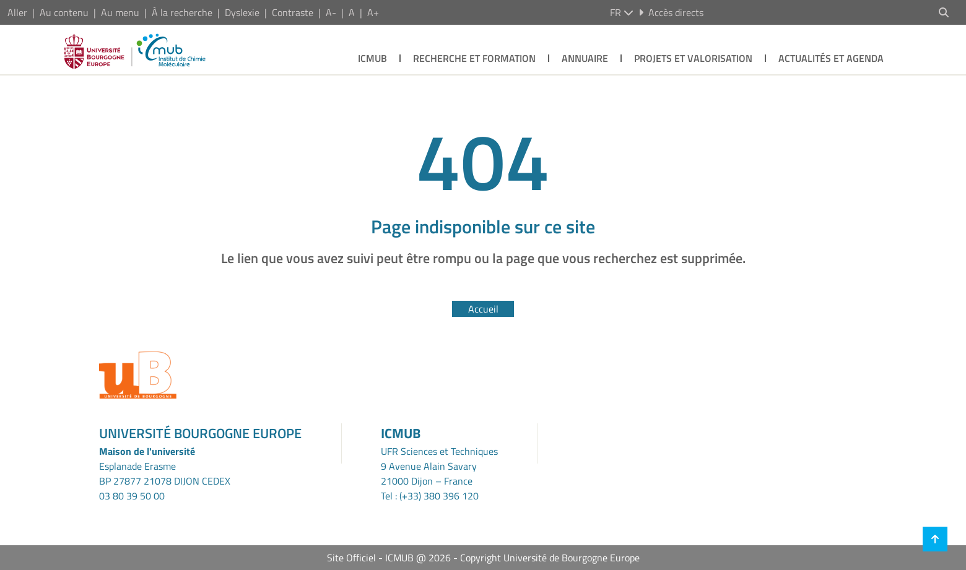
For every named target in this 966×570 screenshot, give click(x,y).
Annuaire (585, 58)
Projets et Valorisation (693, 58)
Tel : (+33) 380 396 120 (430, 495)
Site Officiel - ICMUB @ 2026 (389, 557)
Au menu (120, 12)
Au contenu (64, 12)
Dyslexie (242, 12)
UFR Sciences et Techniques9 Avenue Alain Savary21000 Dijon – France (439, 466)
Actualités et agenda (831, 58)
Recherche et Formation (474, 58)
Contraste (292, 12)
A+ (373, 12)
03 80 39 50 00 (132, 495)
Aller (17, 12)
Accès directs (670, 12)
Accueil (483, 308)
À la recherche (182, 12)
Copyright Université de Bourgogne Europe (550, 557)
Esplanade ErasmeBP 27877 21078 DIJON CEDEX (164, 473)
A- (331, 12)
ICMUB (372, 58)
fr (621, 12)
